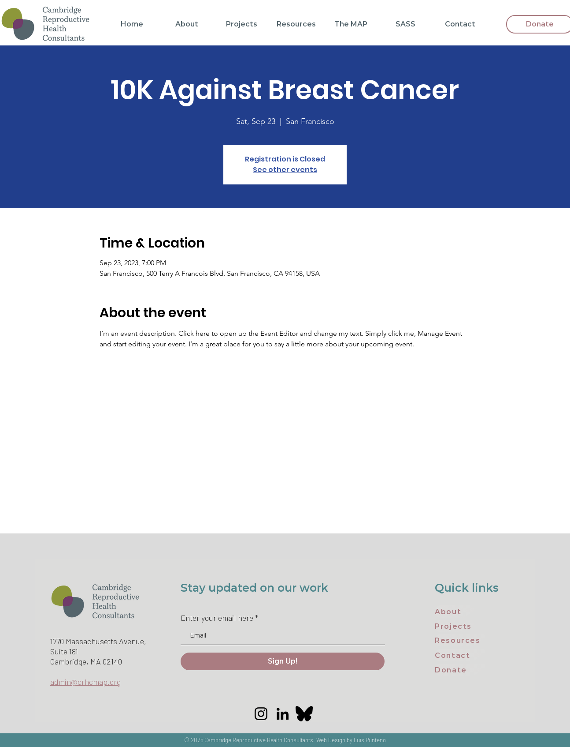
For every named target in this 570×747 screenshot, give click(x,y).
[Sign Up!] (283, 661)
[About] (455, 611)
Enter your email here (217, 618)
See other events (285, 170)
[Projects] (455, 626)
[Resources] (461, 640)
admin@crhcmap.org (85, 682)
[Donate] (461, 670)
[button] (186, 24)
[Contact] (461, 655)
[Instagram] (261, 713)
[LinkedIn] (282, 713)
